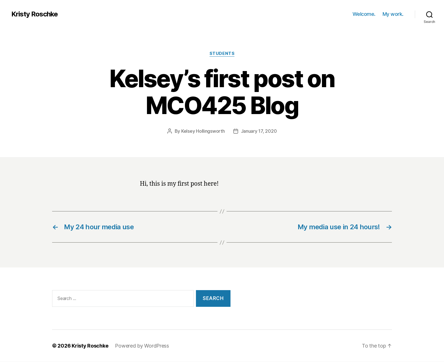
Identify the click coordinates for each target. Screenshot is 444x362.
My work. (393, 14)
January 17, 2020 (259, 131)
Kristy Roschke (34, 14)
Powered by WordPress (142, 346)
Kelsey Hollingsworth (203, 131)
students (222, 53)
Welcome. (364, 14)
